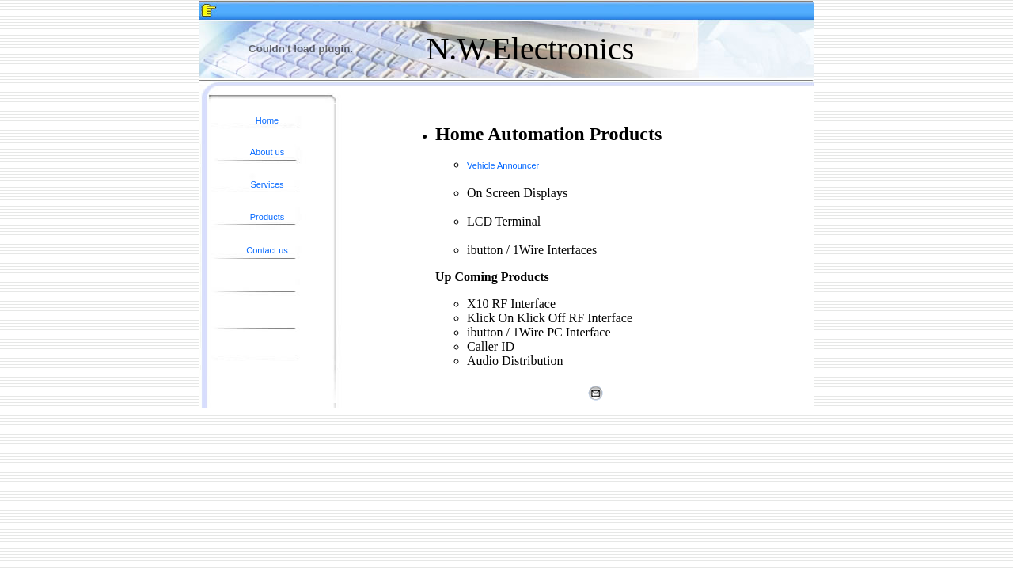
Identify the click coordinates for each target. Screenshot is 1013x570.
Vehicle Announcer (503, 165)
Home (267, 120)
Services (266, 184)
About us (267, 152)
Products (267, 217)
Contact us (267, 250)
